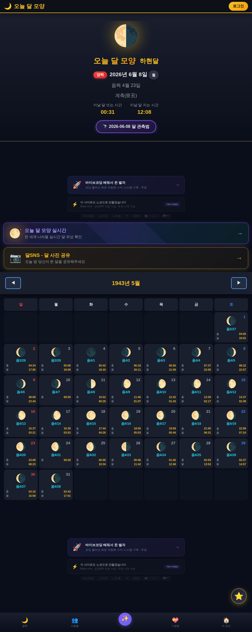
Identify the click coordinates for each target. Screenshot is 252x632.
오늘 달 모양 (114, 61)
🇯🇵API (166, 216)
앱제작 (136, 216)
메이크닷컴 (88, 216)
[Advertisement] (126, 159)
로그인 (238, 6)
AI (127, 216)
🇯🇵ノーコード (151, 216)
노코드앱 (103, 216)
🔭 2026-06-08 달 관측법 (126, 126)
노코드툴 (116, 216)
